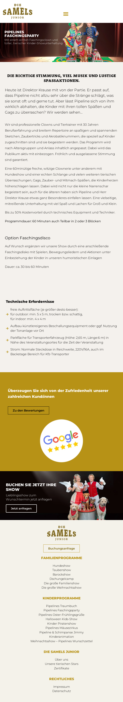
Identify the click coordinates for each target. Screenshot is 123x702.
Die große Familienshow (61, 583)
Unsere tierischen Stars (61, 664)
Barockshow (62, 574)
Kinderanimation (61, 636)
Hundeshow (61, 566)
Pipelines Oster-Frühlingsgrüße (61, 615)
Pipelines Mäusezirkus (61, 628)
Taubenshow (61, 570)
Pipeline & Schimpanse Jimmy (61, 632)
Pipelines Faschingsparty (61, 610)
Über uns (61, 659)
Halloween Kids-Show (61, 619)
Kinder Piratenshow (61, 623)
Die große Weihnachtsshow (61, 587)
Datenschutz (61, 691)
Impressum (61, 687)
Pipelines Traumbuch (61, 606)
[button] (66, 14)
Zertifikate (61, 668)
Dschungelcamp (62, 579)
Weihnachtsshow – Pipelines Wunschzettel (61, 641)
